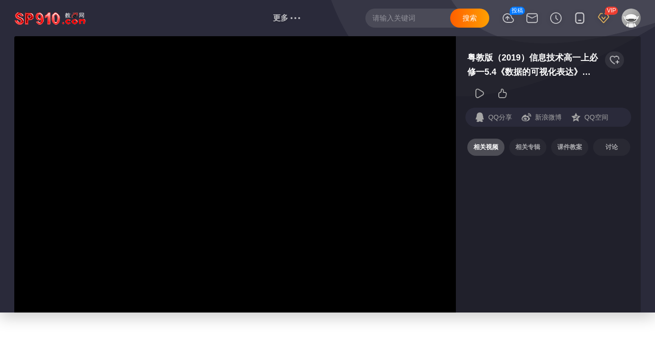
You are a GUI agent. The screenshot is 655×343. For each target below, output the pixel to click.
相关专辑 (527, 147)
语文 (133, 18)
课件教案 (569, 147)
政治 (219, 18)
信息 (250, 17)
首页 (105, 18)
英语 (191, 18)
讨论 (611, 147)
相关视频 (486, 147)
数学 (162, 18)
